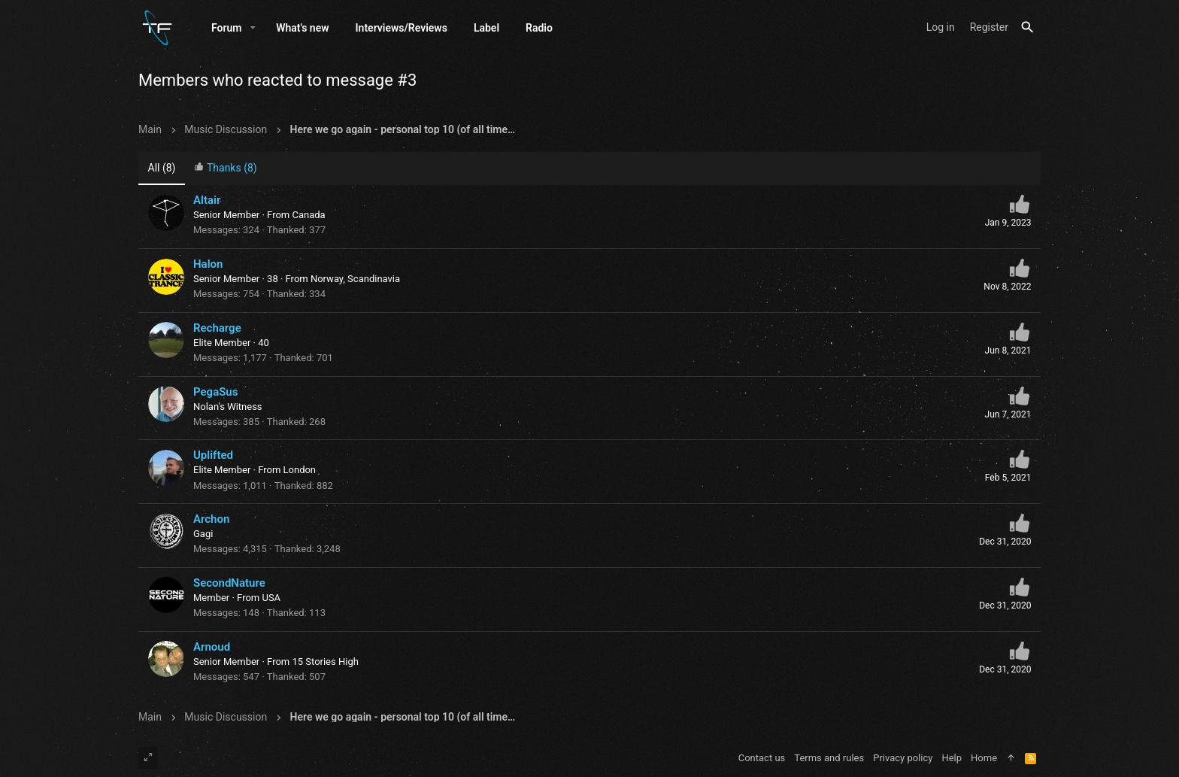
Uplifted (213, 455)
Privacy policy (902, 757)
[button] (253, 28)
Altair (206, 200)
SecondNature (229, 583)
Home (984, 757)
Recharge (217, 328)
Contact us (762, 757)
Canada (308, 214)
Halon (208, 264)
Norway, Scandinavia (355, 278)
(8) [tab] (162, 168)
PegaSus (215, 392)
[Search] (1027, 27)
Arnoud (211, 647)
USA (271, 597)
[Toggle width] (148, 758)
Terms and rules (829, 757)
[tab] (225, 169)
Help (951, 757)
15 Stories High (325, 661)
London (300, 469)
